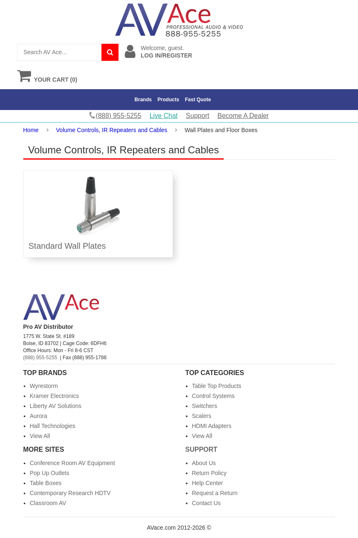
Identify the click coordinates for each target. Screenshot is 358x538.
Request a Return (215, 493)
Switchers (204, 406)
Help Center (207, 483)
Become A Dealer (243, 115)
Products (168, 100)
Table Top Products (217, 386)
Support (197, 115)
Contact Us (206, 503)
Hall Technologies (52, 426)
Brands (143, 100)
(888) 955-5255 (40, 357)
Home (31, 130)
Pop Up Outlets (49, 473)
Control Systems (213, 396)
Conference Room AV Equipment (72, 463)
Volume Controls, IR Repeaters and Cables (112, 130)
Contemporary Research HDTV (70, 493)
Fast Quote (198, 100)
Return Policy (209, 473)
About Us (204, 463)
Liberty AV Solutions (55, 406)
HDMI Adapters (212, 426)
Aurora (38, 416)
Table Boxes (46, 483)
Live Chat (164, 115)
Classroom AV (48, 503)
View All (40, 436)
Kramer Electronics (54, 396)
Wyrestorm (44, 386)
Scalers (202, 416)
